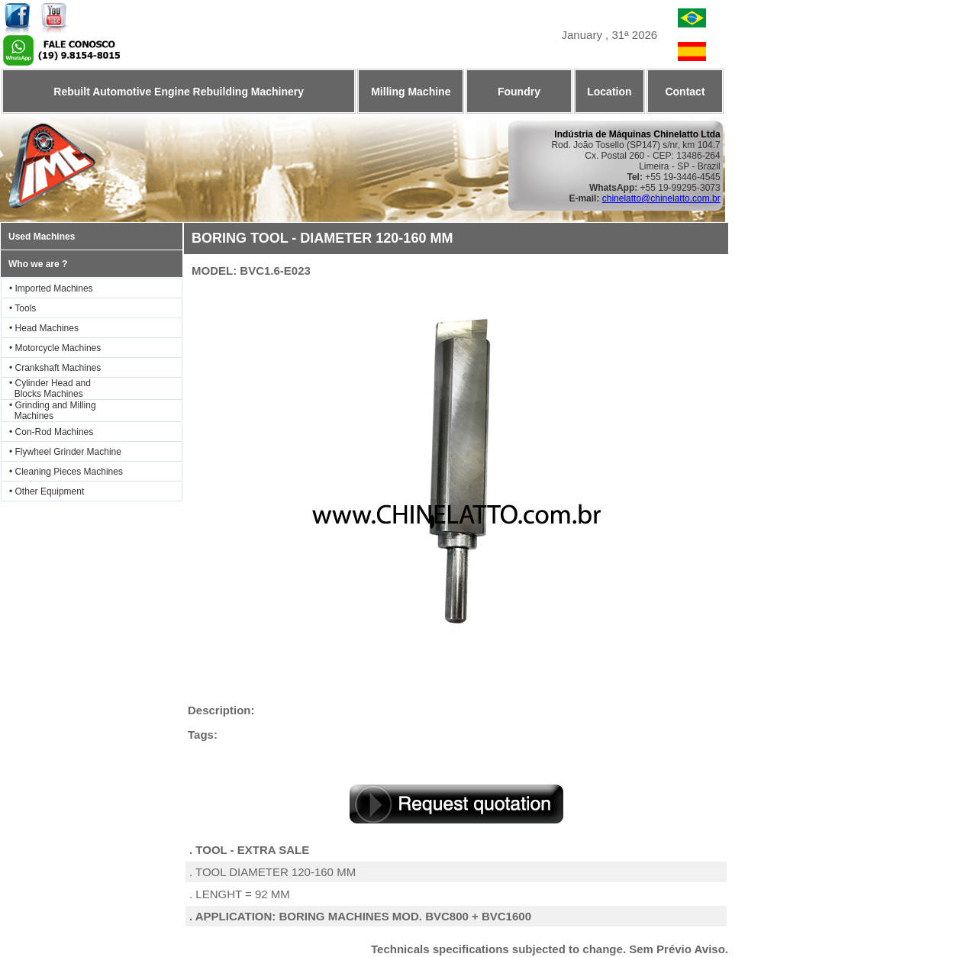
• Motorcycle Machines (55, 348)
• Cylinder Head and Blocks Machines (46, 388)
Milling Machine (410, 91)
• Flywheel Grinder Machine (65, 451)
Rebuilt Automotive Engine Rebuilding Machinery (178, 91)
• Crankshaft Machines (55, 367)
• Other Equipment (46, 491)
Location (609, 91)
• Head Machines (44, 328)
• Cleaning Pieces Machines (66, 471)
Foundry (519, 91)
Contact (685, 91)
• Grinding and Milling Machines (49, 410)
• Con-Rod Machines (51, 432)
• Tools (22, 308)
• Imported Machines (51, 288)
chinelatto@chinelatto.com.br (661, 198)
